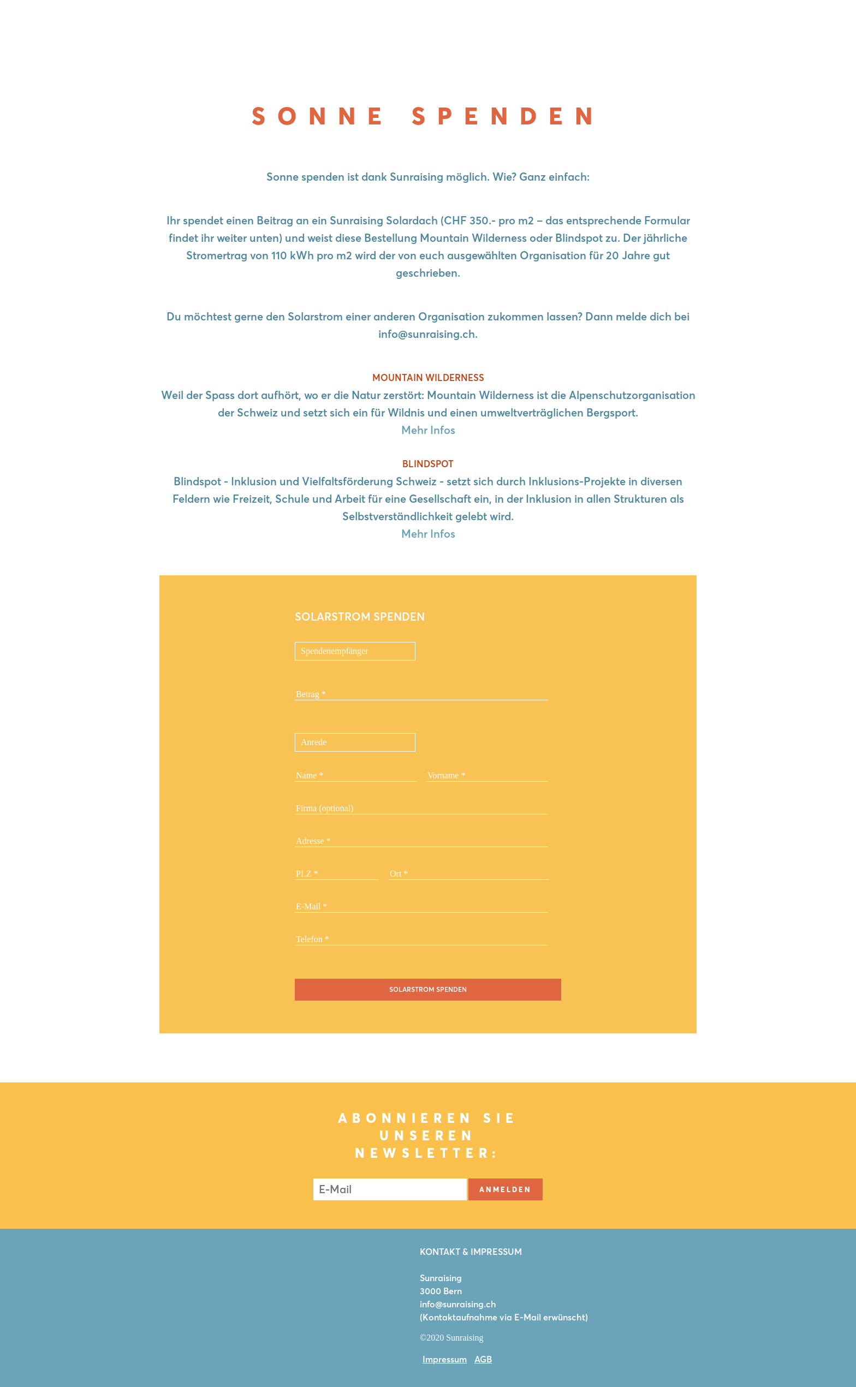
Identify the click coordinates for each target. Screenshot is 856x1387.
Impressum (445, 1359)
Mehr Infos (428, 430)
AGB (483, 1359)
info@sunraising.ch (458, 1304)
